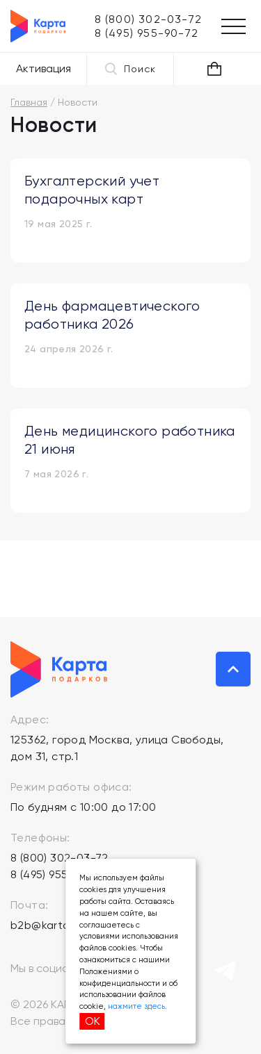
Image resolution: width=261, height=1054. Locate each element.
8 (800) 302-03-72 (59, 857)
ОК (92, 1021)
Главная (28, 102)
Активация (43, 68)
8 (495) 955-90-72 (57, 874)
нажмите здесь (136, 1006)
